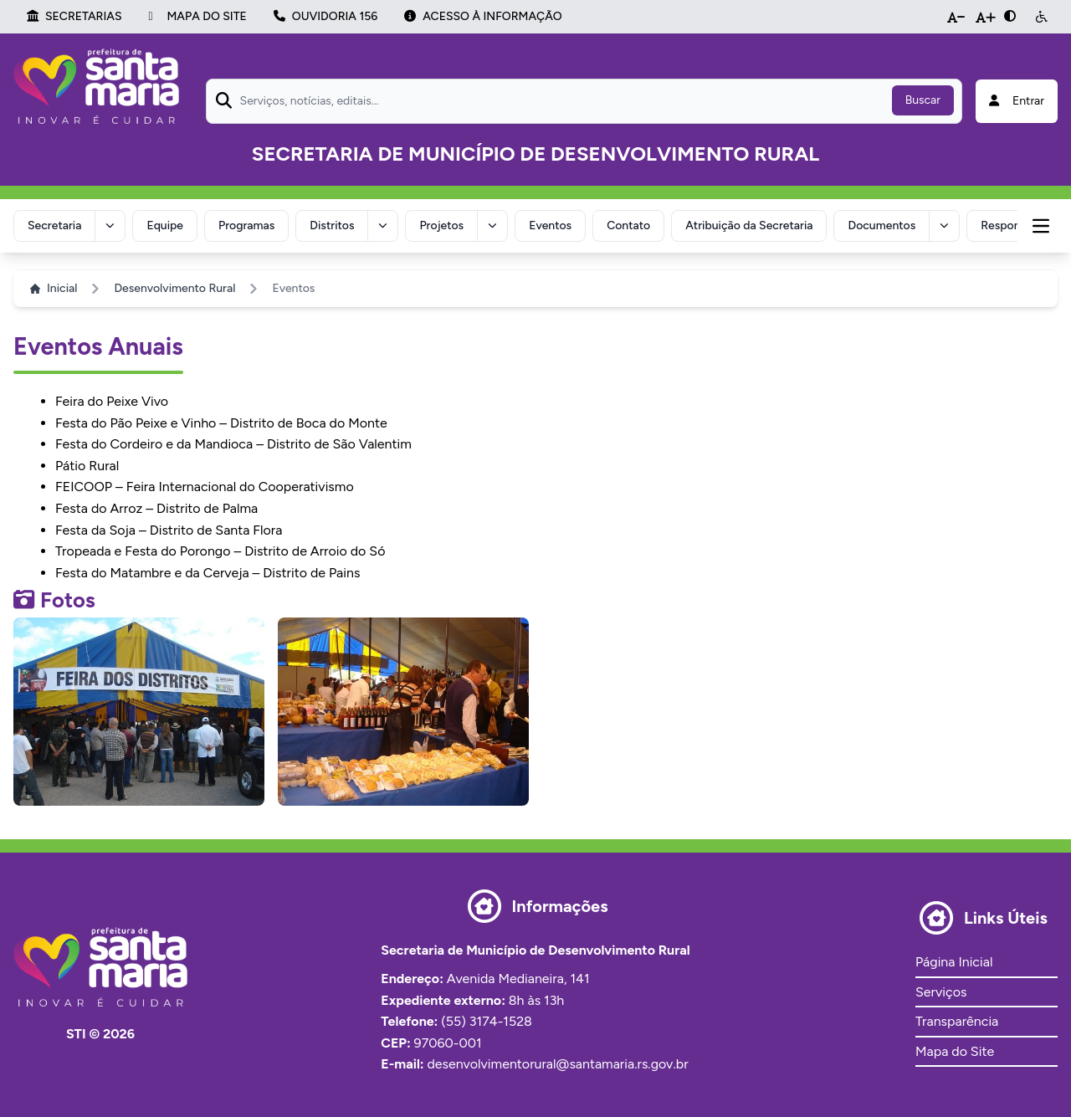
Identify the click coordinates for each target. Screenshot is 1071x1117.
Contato (628, 225)
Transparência (956, 1021)
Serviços (940, 992)
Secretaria (54, 225)
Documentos (881, 225)
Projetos (441, 225)
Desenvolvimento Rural (174, 288)
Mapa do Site (954, 1051)
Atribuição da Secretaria (748, 225)
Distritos (332, 225)
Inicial (53, 288)
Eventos (550, 225)
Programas (246, 225)
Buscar (922, 100)
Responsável (1014, 225)
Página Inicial (953, 962)
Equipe (164, 225)
